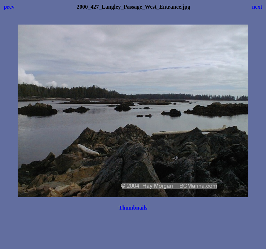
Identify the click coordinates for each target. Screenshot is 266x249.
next (257, 7)
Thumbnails (133, 208)
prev (9, 7)
